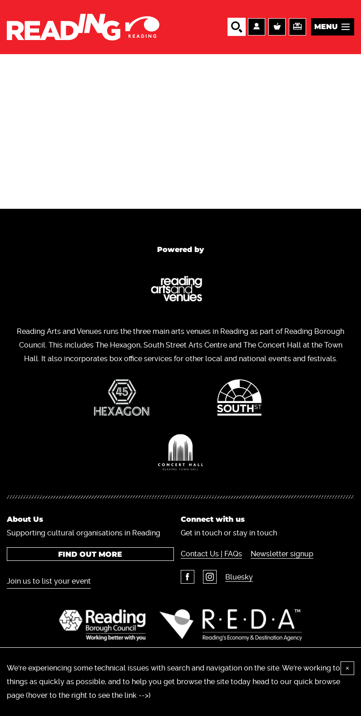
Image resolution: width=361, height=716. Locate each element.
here (160, 695)
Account (256, 26)
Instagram (210, 577)
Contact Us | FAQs (211, 554)
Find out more (90, 554)
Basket (277, 26)
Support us (297, 26)
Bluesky (239, 577)
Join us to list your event (49, 581)
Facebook (187, 577)
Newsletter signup (282, 554)
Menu (326, 26)
